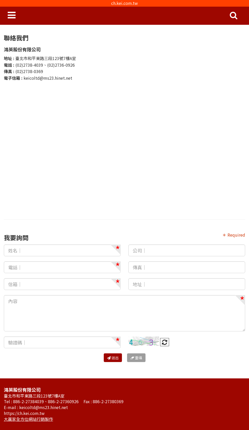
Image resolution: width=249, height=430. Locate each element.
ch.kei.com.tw (124, 3)
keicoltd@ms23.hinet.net (48, 78)
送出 (113, 357)
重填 (136, 357)
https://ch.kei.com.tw (24, 413)
